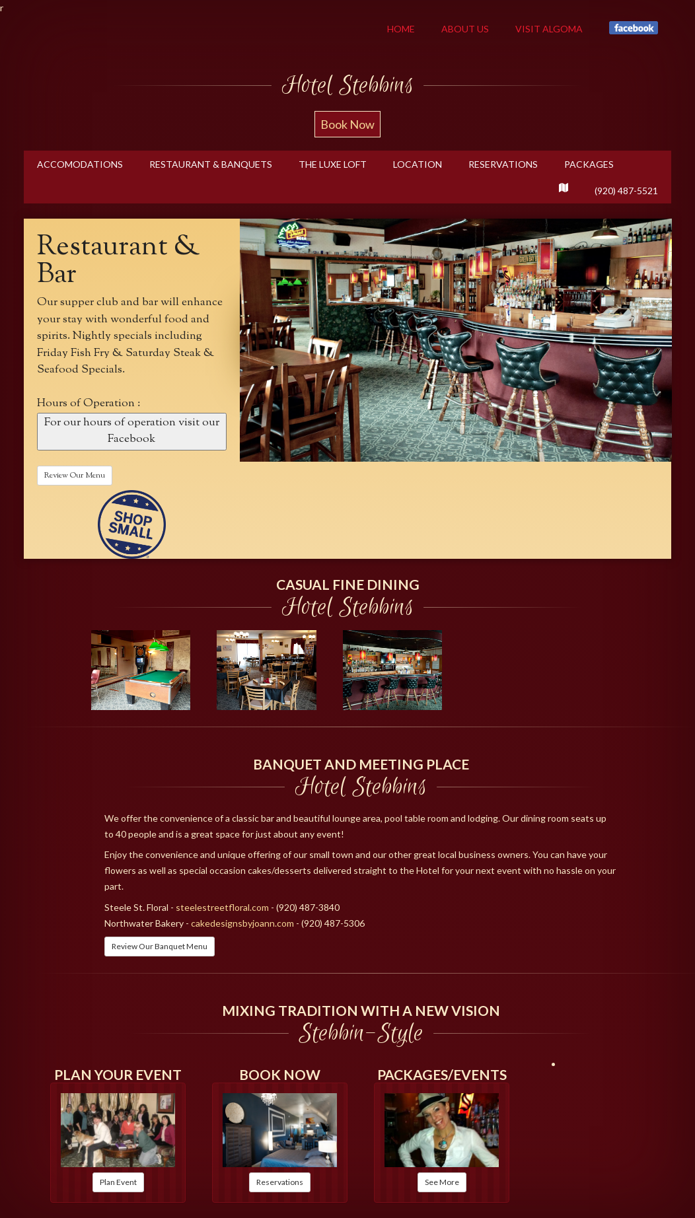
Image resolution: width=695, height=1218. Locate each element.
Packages (589, 164)
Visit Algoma (549, 28)
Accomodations (80, 164)
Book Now (347, 124)
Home (401, 28)
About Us (465, 28)
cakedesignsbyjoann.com (242, 923)
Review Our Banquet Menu (159, 946)
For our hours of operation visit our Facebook (131, 431)
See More (442, 1182)
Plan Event (118, 1182)
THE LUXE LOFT (333, 164)
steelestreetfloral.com (222, 907)
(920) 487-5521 (626, 190)
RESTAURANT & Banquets (210, 164)
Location (417, 164)
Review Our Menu (74, 476)
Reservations (503, 164)
